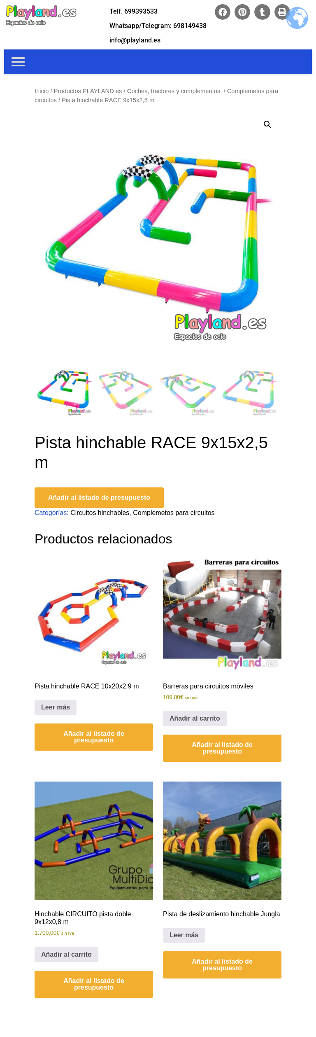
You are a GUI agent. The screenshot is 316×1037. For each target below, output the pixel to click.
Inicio (42, 91)
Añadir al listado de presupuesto (99, 497)
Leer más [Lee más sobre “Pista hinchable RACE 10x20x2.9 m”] (55, 707)
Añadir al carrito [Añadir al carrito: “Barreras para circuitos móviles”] (195, 718)
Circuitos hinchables (99, 512)
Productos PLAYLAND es (88, 91)
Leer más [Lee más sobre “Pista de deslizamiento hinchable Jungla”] (184, 935)
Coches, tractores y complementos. (174, 91)
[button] (222, 12)
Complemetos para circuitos (173, 512)
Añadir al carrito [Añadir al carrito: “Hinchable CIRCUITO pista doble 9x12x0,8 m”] (66, 954)
